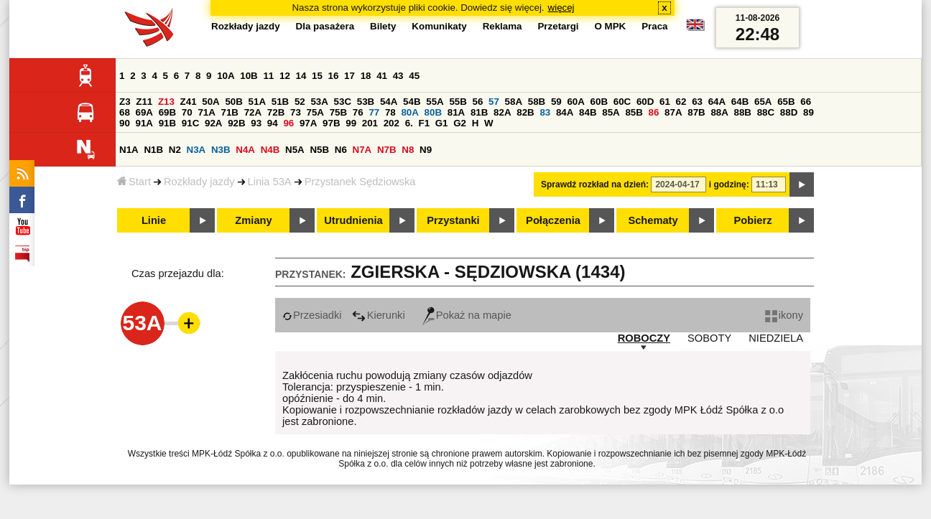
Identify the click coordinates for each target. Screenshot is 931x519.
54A (388, 101)
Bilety (383, 26)
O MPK (610, 26)
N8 (408, 149)
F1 (424, 123)
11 (268, 75)
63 (697, 101)
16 (333, 75)
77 (374, 112)
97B (331, 123)
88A (719, 112)
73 (295, 112)
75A (315, 112)
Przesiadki (312, 315)
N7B (387, 149)
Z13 (166, 101)
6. (409, 123)
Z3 (125, 101)
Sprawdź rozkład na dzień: (595, 184)
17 (349, 75)
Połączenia (553, 220)
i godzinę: (729, 184)
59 (556, 101)
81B (479, 112)
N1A (129, 149)
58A (513, 101)
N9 (426, 149)
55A (434, 101)
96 (288, 123)
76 (358, 112)
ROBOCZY (644, 338)
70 (187, 112)
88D (788, 112)
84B (587, 112)
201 (370, 123)
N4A (245, 149)
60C (622, 101)
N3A (196, 149)
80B (433, 112)
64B (740, 101)
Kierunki (378, 315)
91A (144, 123)
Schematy (652, 220)
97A (308, 123)
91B (167, 123)
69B (167, 112)
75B (338, 112)
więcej (561, 7)
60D (645, 101)
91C (190, 123)
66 (805, 101)
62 (681, 101)
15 (317, 75)
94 (272, 123)
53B (365, 101)
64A (717, 101)
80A (409, 112)
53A (319, 101)
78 (390, 112)
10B (248, 75)
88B (742, 112)
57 (493, 101)
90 (124, 123)
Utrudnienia (353, 220)
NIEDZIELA (776, 338)
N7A (362, 149)
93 (256, 123)
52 (300, 101)
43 (398, 75)
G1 (441, 123)
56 (478, 101)
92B (236, 123)
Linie (154, 220)
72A (252, 112)
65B (786, 101)
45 (414, 75)
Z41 (188, 101)
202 (391, 123)
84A (564, 112)
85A (610, 112)
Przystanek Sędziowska (360, 181)
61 (664, 101)
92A (213, 123)
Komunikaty (439, 26)
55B (457, 101)
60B (599, 101)
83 (544, 112)
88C (765, 112)
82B (525, 112)
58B (536, 101)
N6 (341, 149)
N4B (270, 149)
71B (229, 112)
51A (257, 101)
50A (210, 101)
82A (502, 112)
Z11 (144, 101)
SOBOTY (709, 338)
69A (144, 112)
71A (206, 112)
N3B (221, 149)
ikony (784, 315)
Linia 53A (270, 181)
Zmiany (253, 220)
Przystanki (453, 220)
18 (366, 75)
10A (225, 75)
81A (456, 112)
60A (575, 101)
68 (124, 112)
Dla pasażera (325, 26)
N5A (295, 149)
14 (301, 75)
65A (763, 101)
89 (808, 112)
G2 (459, 123)
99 (351, 123)
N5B (319, 149)
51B (280, 101)
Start (134, 181)
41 (381, 75)
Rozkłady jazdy (199, 181)
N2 (175, 149)
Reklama (502, 26)
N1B (153, 149)
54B (411, 101)
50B (233, 101)
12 (284, 75)
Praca (654, 26)
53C (342, 101)
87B (696, 112)
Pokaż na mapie (466, 315)
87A (673, 112)
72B (275, 112)
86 (654, 112)
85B (633, 112)
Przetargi (557, 26)
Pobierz (753, 220)
